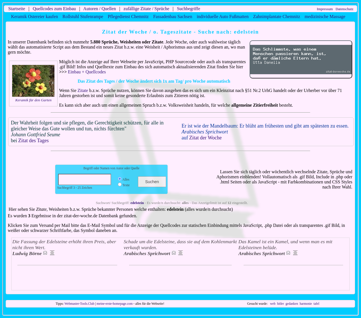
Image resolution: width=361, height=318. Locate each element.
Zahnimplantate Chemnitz (276, 16)
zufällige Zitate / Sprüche (146, 8)
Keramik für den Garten (33, 100)
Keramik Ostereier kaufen (34, 16)
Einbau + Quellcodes (87, 71)
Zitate (83, 90)
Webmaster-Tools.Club (79, 303)
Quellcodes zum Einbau (54, 8)
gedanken (292, 303)
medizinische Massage (325, 16)
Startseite (16, 8)
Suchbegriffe (188, 8)
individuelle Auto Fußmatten (222, 16)
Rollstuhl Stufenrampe (82, 16)
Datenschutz (344, 9)
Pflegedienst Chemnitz (128, 16)
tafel (316, 303)
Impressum (325, 9)
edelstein (137, 203)
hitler (280, 303)
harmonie (306, 303)
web (273, 303)
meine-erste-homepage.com (115, 303)
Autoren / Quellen (99, 8)
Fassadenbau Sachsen (172, 16)
